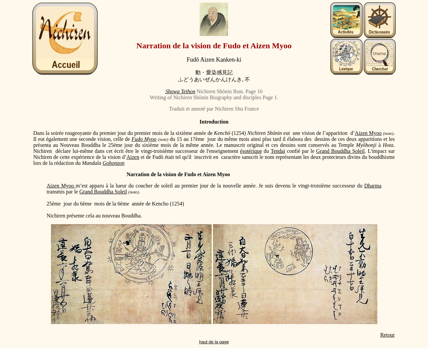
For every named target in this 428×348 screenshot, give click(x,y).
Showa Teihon (180, 91)
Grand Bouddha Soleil (340, 151)
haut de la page (214, 341)
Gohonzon (114, 163)
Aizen (132, 157)
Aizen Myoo (368, 133)
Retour (387, 335)
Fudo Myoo (144, 139)
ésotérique (251, 151)
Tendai (278, 151)
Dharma (373, 185)
